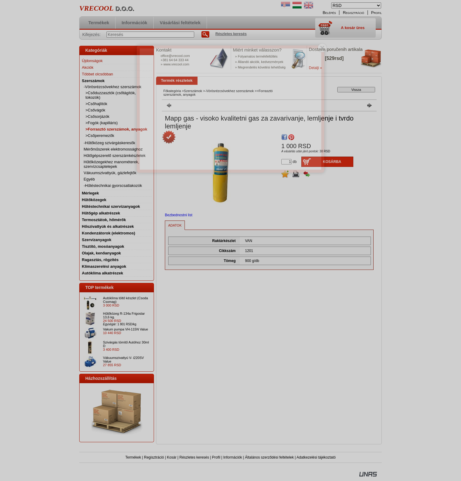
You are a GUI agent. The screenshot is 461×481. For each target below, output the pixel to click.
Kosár (171, 457)
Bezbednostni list (178, 215)
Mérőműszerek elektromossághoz (113, 149)
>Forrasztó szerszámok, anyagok (116, 129)
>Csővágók (95, 110)
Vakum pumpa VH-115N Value (125, 329)
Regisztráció (154, 457)
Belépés (329, 12)
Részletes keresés (194, 457)
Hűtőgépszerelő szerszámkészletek (114, 155)
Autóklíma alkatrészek (102, 273)
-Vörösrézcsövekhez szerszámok (229, 91)
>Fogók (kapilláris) (102, 123)
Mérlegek (90, 193)
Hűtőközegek (94, 199)
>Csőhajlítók (96, 103)
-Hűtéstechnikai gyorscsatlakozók (113, 185)
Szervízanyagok (97, 239)
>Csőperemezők (100, 135)
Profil (216, 457)
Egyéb (89, 179)
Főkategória (172, 91)
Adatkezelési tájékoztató (315, 457)
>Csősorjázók (98, 116)
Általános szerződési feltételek (269, 457)
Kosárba (332, 162)
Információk (232, 457)
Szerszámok (193, 91)
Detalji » (315, 68)
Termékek (133, 457)
